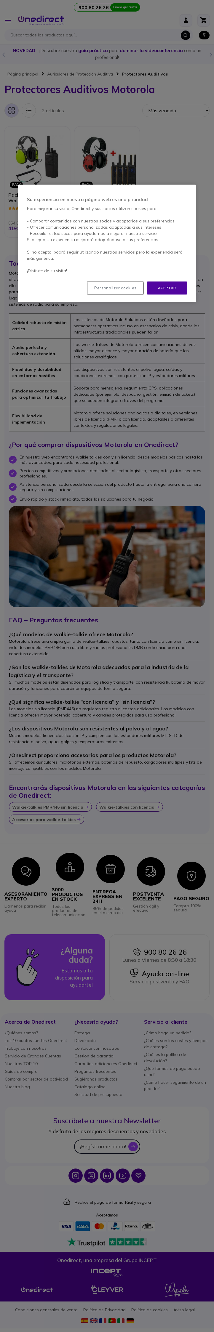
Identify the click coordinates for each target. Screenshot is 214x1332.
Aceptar (167, 288)
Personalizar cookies (115, 288)
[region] (107, 243)
